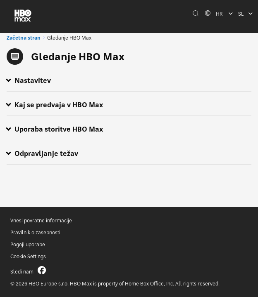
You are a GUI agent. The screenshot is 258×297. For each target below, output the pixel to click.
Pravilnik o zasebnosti (35, 232)
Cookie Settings (28, 256)
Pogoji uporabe (27, 244)
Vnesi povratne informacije (41, 220)
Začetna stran (24, 37)
